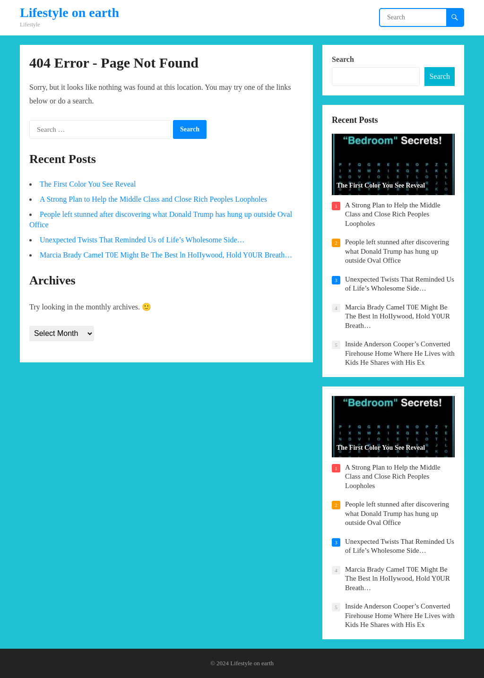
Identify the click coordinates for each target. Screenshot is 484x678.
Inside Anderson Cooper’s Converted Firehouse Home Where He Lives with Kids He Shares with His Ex (400, 353)
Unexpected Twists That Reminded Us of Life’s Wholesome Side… (142, 240)
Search (343, 59)
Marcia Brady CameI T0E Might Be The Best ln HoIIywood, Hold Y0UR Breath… (166, 255)
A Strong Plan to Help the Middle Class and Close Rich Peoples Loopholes (153, 199)
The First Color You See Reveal (88, 184)
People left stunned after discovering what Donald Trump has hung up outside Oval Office (397, 251)
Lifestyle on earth (69, 12)
